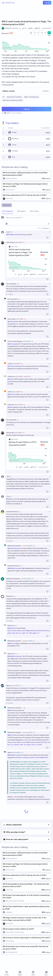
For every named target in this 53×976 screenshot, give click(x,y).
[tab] (7, 211)
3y (18, 284)
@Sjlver (10, 710)
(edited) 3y (27, 376)
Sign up (47, 3)
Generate (46, 91)
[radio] (35, 32)
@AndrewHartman (14, 548)
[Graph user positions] (31, 32)
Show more (7, 205)
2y (11, 232)
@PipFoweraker (13, 321)
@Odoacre (11, 394)
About (33, 973)
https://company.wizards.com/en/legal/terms (32, 757)
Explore (20, 973)
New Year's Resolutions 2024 (13, 100)
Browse (7, 973)
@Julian (10, 379)
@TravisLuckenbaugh (15, 366)
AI (3, 97)
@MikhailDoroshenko (13, 234)
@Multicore (12, 628)
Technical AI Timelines (14, 97)
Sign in (46, 973)
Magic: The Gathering (31, 97)
